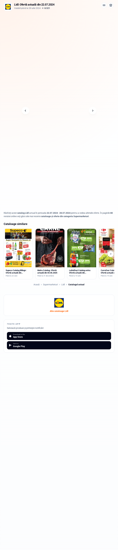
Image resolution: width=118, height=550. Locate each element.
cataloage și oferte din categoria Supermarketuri (65, 216)
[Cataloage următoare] (111, 254)
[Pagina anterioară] (25, 110)
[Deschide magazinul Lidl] (111, 5)
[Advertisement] (59, 34)
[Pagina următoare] (92, 110)
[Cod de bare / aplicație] (104, 5)
